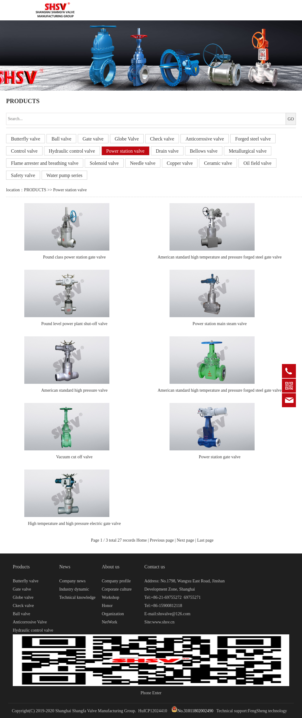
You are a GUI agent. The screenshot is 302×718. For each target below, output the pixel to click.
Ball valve (61, 138)
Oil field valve (257, 163)
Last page (205, 540)
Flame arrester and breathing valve (44, 163)
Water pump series (64, 175)
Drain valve (167, 151)
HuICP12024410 (152, 711)
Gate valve (93, 138)
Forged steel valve (253, 138)
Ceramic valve (218, 163)
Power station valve (125, 151)
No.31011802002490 (192, 711)
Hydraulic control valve (72, 151)
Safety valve (23, 175)
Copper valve (180, 163)
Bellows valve (204, 151)
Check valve (162, 138)
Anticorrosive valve (204, 138)
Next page (185, 540)
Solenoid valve (104, 163)
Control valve (24, 151)
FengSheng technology (267, 711)
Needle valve (143, 163)
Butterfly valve (25, 138)
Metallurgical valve (248, 151)
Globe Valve (127, 138)
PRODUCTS (35, 190)
